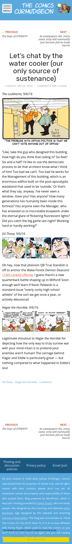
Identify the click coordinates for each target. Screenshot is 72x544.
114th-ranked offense (17, 275)
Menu (7, 9)
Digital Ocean (44, 503)
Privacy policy (36, 465)
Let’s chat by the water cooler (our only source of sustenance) (36, 67)
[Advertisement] (33, 407)
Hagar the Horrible (26, 382)
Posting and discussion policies (12, 465)
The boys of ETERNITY (15, 36)
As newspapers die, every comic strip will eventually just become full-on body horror (54, 41)
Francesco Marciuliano (15, 518)
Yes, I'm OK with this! (36, 539)
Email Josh (60, 465)
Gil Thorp (7, 382)
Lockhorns (46, 382)
